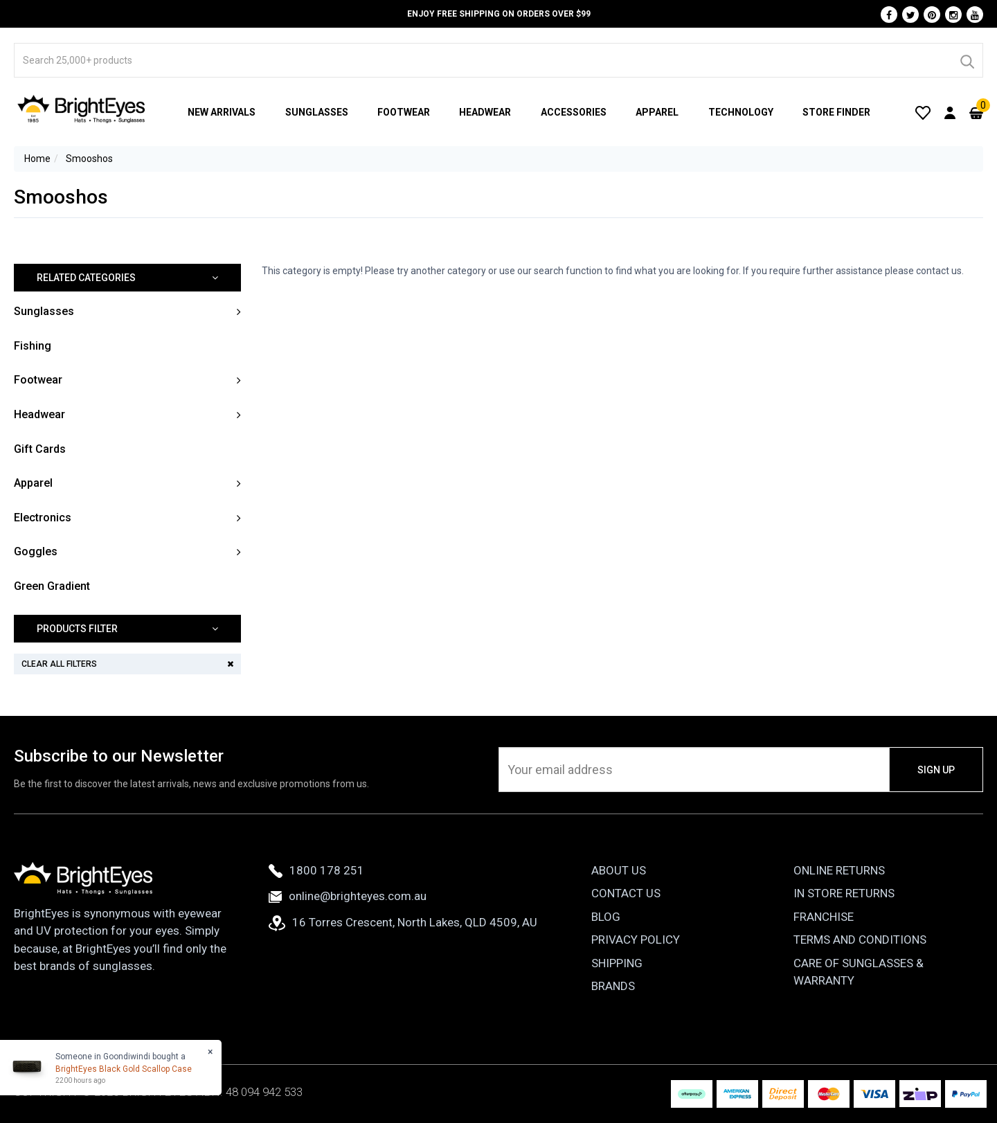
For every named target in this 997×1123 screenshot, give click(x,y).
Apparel (657, 112)
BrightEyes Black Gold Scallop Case (123, 1069)
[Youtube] (975, 14)
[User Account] (949, 112)
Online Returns (839, 870)
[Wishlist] (923, 112)
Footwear (403, 112)
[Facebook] (889, 14)
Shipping (617, 963)
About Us (618, 870)
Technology (740, 112)
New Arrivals (221, 112)
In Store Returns (844, 893)
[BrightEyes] (82, 108)
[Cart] (976, 112)
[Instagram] (953, 14)
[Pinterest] (932, 14)
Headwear (485, 112)
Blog (605, 917)
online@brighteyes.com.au (347, 896)
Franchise (823, 917)
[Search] (966, 60)
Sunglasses (316, 112)
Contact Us (626, 893)
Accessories (574, 112)
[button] (127, 278)
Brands (613, 986)
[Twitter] (910, 14)
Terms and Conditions (859, 939)
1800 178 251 (316, 870)
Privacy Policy (635, 939)
